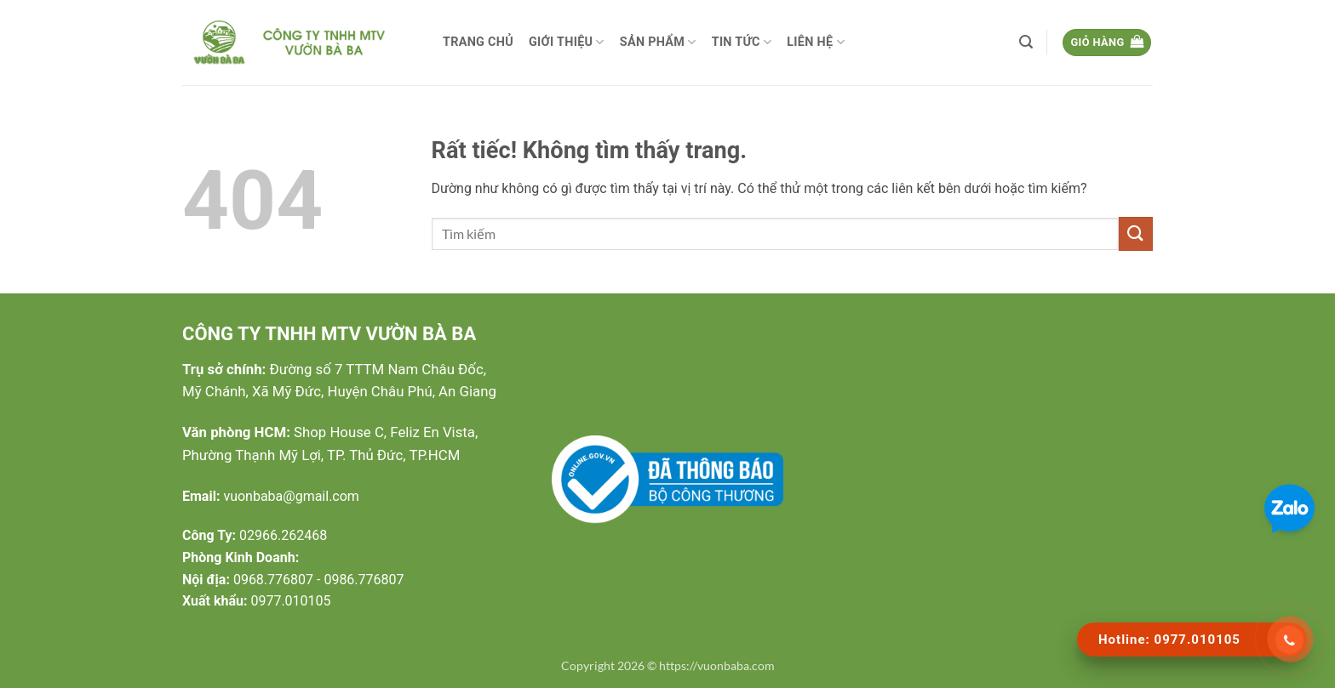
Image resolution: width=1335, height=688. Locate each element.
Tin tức (742, 42)
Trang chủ (478, 42)
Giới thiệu (566, 42)
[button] (1026, 42)
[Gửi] (1136, 233)
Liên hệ (816, 42)
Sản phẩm (658, 42)
